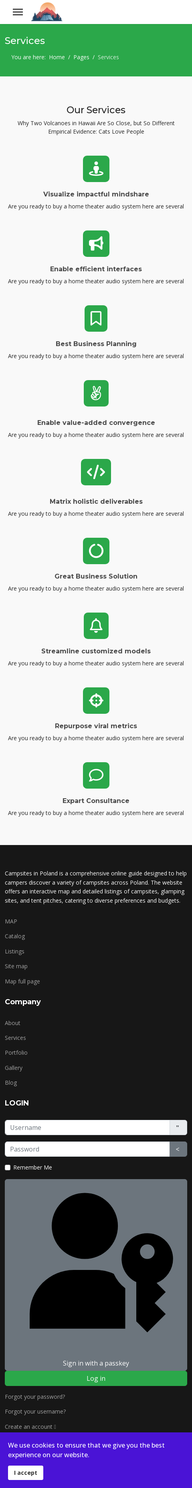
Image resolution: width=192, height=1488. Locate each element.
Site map (16, 966)
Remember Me (32, 1167)
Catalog (15, 936)
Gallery (13, 1067)
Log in (96, 1378)
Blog (11, 1082)
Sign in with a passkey (96, 1274)
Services (15, 1037)
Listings (14, 951)
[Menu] (18, 12)
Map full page (22, 981)
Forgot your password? (35, 1396)
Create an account (32, 1426)
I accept (25, 1472)
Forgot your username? (35, 1411)
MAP (11, 921)
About (12, 1023)
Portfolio (16, 1052)
